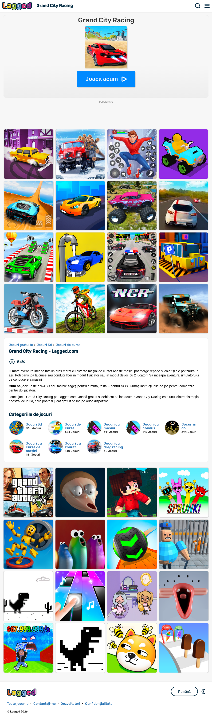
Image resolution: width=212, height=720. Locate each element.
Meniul (207, 6)
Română (184, 691)
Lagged (17, 6)
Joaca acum (102, 79)
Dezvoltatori (70, 704)
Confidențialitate (98, 704)
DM (203, 691)
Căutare (198, 6)
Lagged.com (22, 693)
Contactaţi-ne (44, 704)
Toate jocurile (17, 704)
